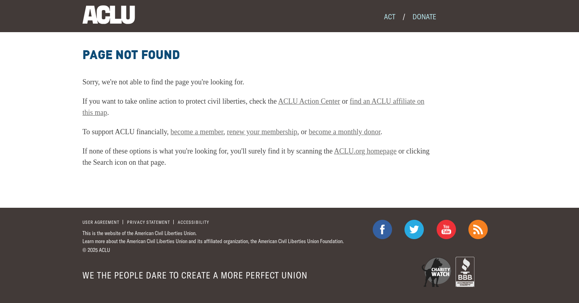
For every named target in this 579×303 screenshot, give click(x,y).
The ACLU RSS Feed (478, 229)
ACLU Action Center (309, 101)
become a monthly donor (344, 132)
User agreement (100, 222)
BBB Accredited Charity (465, 272)
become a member (196, 132)
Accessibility (193, 222)
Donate (424, 16)
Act (389, 16)
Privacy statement (148, 222)
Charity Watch (436, 272)
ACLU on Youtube (446, 229)
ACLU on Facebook (382, 229)
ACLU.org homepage (365, 151)
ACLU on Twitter (414, 229)
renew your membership (262, 132)
